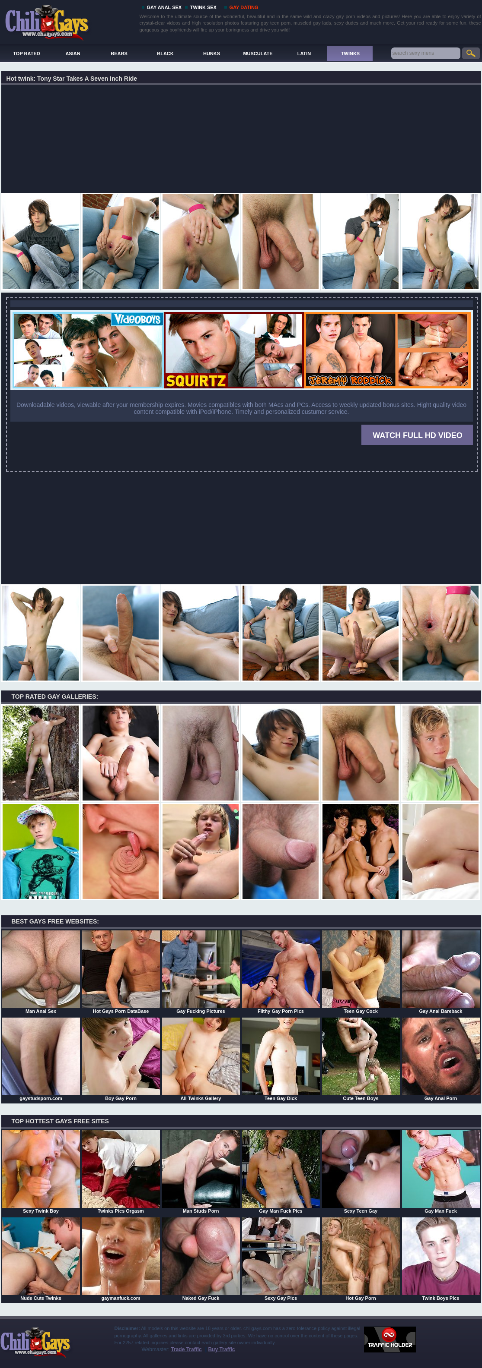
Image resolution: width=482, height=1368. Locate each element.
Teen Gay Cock (361, 972)
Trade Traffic (186, 1349)
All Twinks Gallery (201, 1059)
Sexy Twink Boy (41, 1172)
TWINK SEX (203, 7)
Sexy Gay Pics (281, 1259)
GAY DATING (244, 7)
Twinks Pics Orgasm (121, 1172)
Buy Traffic (221, 1349)
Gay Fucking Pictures (201, 972)
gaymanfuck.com (121, 1259)
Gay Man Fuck (441, 1172)
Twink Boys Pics (441, 1259)
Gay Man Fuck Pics (281, 1172)
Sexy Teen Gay (361, 1172)
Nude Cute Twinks (41, 1259)
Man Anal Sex (41, 972)
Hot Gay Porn (361, 1259)
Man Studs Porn (201, 1172)
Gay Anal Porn (441, 1059)
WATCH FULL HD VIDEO (417, 435)
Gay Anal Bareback (441, 972)
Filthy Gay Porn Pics (281, 972)
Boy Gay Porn (121, 1059)
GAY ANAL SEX (164, 7)
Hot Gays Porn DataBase (121, 972)
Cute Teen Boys (361, 1059)
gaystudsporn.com (41, 1059)
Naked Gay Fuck (201, 1259)
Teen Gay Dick (281, 1059)
